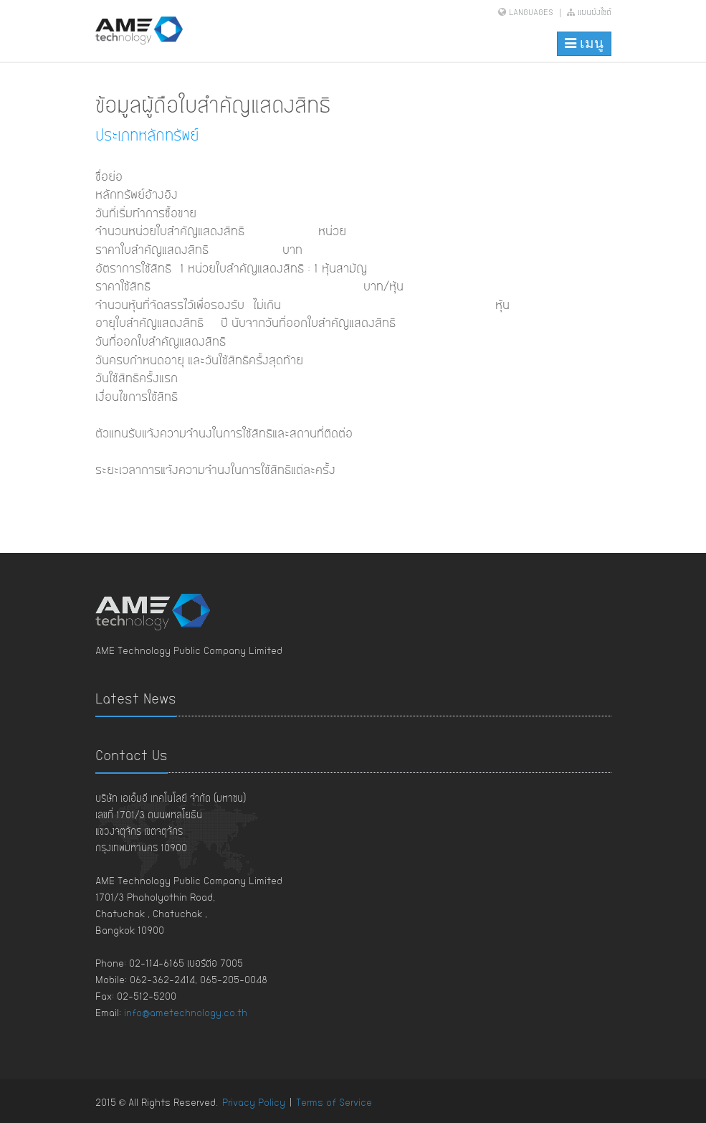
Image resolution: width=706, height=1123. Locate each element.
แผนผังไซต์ (589, 13)
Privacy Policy (253, 1103)
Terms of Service (334, 1103)
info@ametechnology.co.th (185, 1013)
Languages (531, 13)
